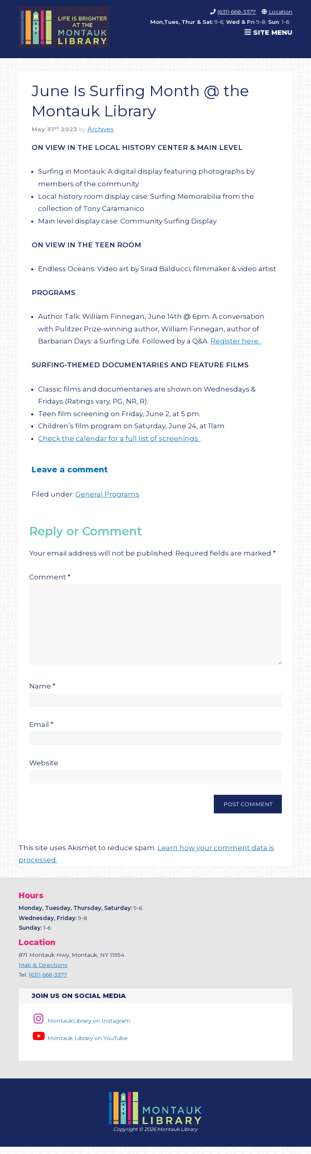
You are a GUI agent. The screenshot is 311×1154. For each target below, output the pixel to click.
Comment (49, 577)
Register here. (236, 341)
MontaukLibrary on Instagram (81, 1028)
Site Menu (268, 32)
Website (43, 770)
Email (41, 732)
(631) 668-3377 (236, 11)
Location (280, 11)
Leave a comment (70, 469)
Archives (100, 129)
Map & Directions (43, 972)
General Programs (107, 494)
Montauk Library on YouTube (79, 1045)
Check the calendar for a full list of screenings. (119, 438)
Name (42, 693)
